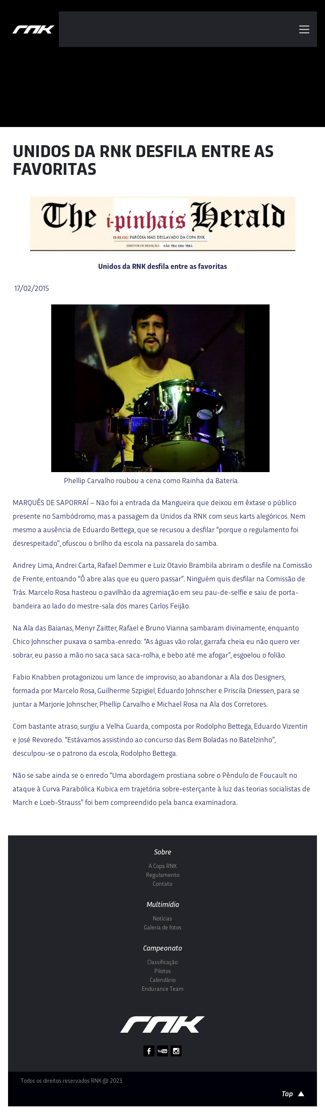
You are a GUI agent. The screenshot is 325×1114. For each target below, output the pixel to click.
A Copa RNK (162, 866)
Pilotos (162, 971)
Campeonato (162, 948)
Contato (162, 884)
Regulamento (162, 875)
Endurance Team (163, 989)
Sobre (162, 852)
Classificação (162, 962)
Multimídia (162, 905)
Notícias (162, 919)
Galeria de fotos (163, 928)
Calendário (163, 980)
